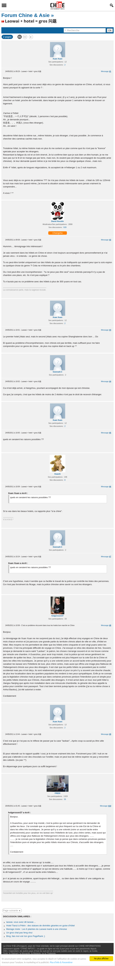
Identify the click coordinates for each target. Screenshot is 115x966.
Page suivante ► (12, 910)
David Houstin (57, 221)
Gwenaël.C (57, 372)
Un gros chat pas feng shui (19, 932)
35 (65, 799)
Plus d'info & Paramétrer (61, 962)
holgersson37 (58, 616)
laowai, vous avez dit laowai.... (21, 922)
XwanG (57, 474)
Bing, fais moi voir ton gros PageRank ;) (25, 936)
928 (64, 227)
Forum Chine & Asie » (27, 15)
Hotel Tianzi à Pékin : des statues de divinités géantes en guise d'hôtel (40, 925)
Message (106, 71)
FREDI (57, 793)
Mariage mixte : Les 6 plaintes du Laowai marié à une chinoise (36, 929)
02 (25, 36)
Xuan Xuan (57, 59)
